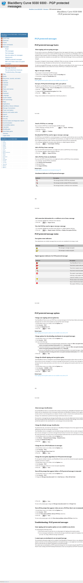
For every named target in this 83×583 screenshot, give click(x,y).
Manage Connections (9, 108)
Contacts (5, 85)
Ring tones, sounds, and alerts (11, 78)
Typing (5, 91)
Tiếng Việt (5, 164)
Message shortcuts (10, 68)
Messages (46, 9)
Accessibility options (9, 125)
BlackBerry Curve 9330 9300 (3, 3)
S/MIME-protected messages (13, 59)
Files (4, 74)
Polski (4, 158)
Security (5, 118)
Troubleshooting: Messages (13, 72)
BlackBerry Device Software (11, 106)
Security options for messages (14, 55)
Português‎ (5, 159)
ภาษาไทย (4, 162)
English (4, 145)
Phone (5, 42)
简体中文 (4, 165)
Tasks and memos (8, 89)
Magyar (4, 150)
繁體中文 (4, 167)
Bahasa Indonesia (6, 152)
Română (4, 160)
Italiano (4, 153)
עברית (4, 149)
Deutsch (4, 143)
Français (4, 148)
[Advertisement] (42, 21)
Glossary (5, 133)
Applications (6, 104)
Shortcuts (5, 40)
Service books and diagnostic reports (13, 120)
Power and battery (8, 110)
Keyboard (6, 93)
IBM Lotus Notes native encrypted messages (15, 62)
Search (5, 114)
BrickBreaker (6, 129)
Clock (4, 87)
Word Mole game (8, 131)
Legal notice (6, 135)
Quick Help (6, 38)
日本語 (4, 155)
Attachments (8, 57)
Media (4, 76)
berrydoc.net (6, 581)
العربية (4, 141)
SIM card (5, 116)
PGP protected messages (12, 66)
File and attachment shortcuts (13, 70)
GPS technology (7, 99)
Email (6, 49)
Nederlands (5, 156)
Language (6, 95)
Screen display (7, 97)
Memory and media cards (10, 112)
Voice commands (8, 44)
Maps (4, 101)
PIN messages (9, 51)
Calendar (5, 82)
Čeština (4, 142)
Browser (5, 80)
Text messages (9, 53)
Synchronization (7, 123)
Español (4, 146)
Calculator (6, 127)
